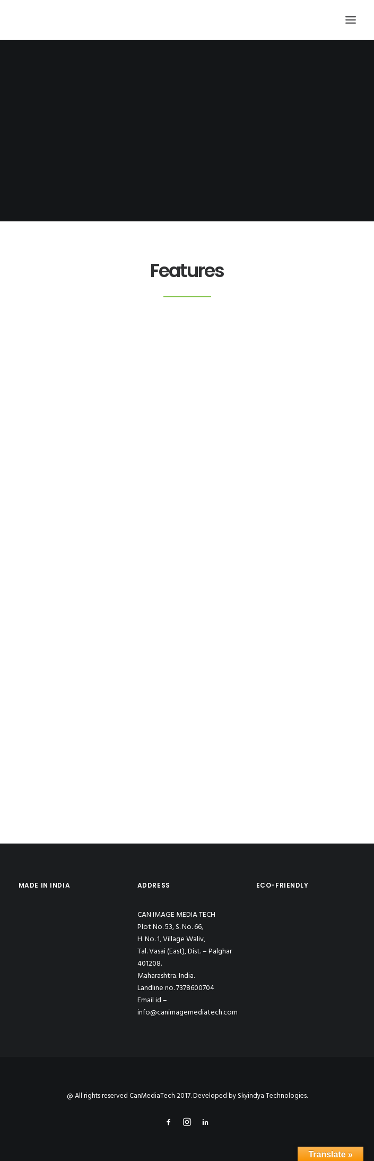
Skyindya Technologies (272, 1096)
